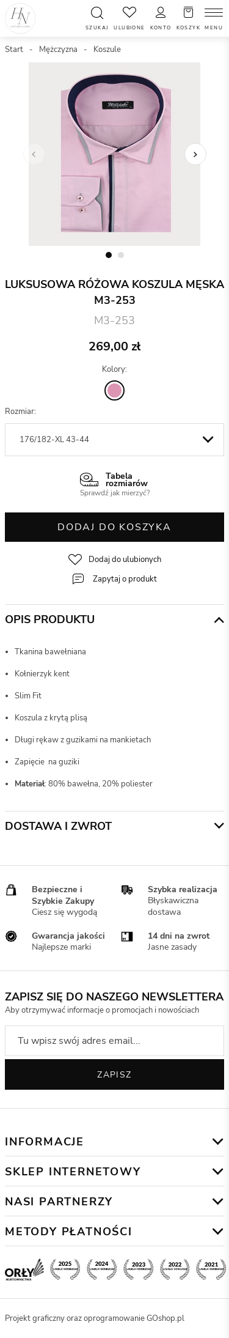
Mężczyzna (58, 49)
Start (14, 49)
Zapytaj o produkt (125, 579)
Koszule (107, 49)
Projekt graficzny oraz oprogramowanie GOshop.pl (94, 1318)
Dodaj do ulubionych (125, 559)
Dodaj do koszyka (114, 527)
